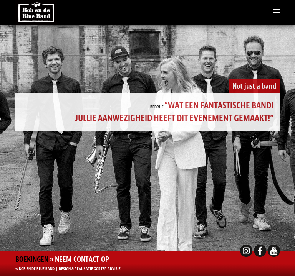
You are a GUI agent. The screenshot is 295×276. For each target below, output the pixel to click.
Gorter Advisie (107, 268)
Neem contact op (82, 259)
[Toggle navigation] (276, 12)
